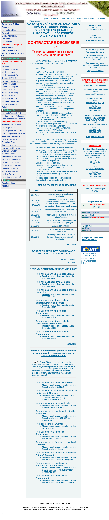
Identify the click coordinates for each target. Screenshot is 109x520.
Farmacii (5, 66)
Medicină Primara (9, 154)
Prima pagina (34, 21)
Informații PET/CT (9, 128)
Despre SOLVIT (87, 259)
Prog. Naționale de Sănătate (13, 119)
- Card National (99, 85)
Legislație (6, 39)
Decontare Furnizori (10, 168)
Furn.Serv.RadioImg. (10, 93)
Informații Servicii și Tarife (12, 130)
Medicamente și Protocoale (13, 116)
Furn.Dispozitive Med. (11, 101)
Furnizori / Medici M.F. (11, 81)
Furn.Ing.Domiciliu (9, 104)
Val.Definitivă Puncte (10, 171)
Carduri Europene (9, 145)
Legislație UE (7, 42)
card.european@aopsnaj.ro (95, 57)
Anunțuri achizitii (8, 183)
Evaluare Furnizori (9, 151)
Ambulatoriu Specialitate (12, 157)
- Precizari (88, 85)
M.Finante (89, 230)
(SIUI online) (97, 206)
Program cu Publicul (95, 72)
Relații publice (8, 47)
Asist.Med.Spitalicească (12, 160)
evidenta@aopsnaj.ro (95, 103)
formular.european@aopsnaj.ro (95, 65)
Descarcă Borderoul (68, 259)
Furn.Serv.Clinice (9, 84)
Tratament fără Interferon (12, 125)
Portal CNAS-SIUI (92, 212)
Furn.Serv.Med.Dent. (10, 98)
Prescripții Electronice (11, 136)
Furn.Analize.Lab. (9, 90)
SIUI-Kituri (89, 215)
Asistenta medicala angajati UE (12, 54)
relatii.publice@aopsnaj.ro (95, 30)
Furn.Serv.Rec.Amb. (10, 95)
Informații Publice (9, 30)
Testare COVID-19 (9, 78)
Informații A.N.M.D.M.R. (11, 113)
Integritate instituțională (11, 177)
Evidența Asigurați (9, 139)
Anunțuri (5, 186)
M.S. (87, 228)
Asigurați (5, 33)
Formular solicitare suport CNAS (95, 190)
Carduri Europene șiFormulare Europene (95, 51)
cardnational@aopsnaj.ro (95, 94)
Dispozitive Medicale (10, 163)
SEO (3, 513)
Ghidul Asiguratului (9, 36)
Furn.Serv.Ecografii (10, 87)
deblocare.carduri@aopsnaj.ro (95, 124)
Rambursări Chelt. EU (11, 148)
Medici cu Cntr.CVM (10, 75)
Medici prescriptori (9, 72)
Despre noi (6, 27)
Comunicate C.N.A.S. (11, 50)
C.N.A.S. (89, 226)
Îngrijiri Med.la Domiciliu (12, 165)
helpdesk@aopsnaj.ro (95, 169)
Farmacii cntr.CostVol (10, 69)
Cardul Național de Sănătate (13, 133)
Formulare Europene (10, 142)
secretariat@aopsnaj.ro (63, 222)
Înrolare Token (8, 174)
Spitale (5, 107)
